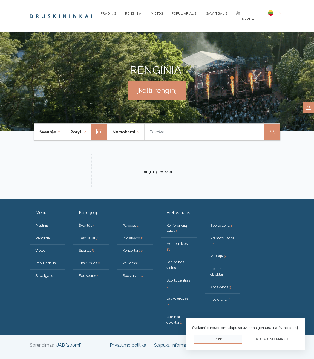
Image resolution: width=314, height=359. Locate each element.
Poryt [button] (76, 132)
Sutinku (218, 339)
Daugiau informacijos (272, 339)
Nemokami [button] (124, 132)
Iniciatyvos (133, 238)
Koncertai (133, 250)
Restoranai (220, 299)
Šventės (87, 225)
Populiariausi (184, 13)
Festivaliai (88, 238)
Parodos (131, 225)
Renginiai (134, 13)
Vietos (157, 13)
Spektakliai (133, 276)
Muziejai (218, 256)
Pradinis (108, 13)
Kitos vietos (220, 287)
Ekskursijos (89, 263)
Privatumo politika (128, 345)
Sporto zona (221, 225)
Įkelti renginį (157, 90)
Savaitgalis (217, 13)
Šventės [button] (48, 132)
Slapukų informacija (174, 345)
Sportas (86, 250)
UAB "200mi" (68, 345)
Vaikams (131, 263)
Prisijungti (246, 16)
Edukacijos (89, 276)
